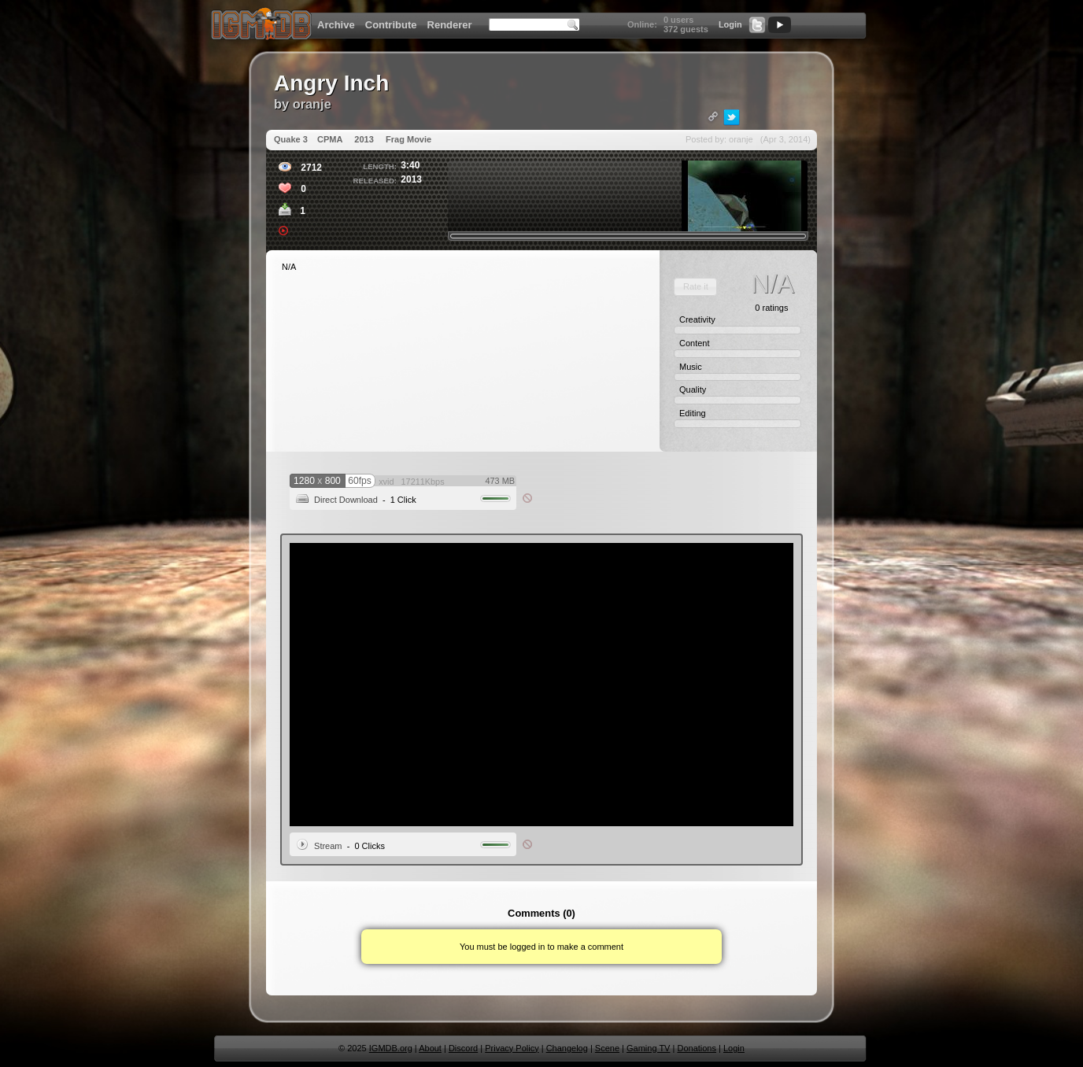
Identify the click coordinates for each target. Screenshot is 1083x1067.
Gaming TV (648, 1048)
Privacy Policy (511, 1048)
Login (730, 24)
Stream (328, 846)
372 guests (685, 29)
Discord (463, 1048)
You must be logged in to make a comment (541, 946)
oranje (312, 104)
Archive (336, 25)
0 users (678, 19)
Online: (642, 24)
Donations (696, 1048)
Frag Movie (408, 139)
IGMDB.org (390, 1048)
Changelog (567, 1048)
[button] (695, 287)
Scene (607, 1048)
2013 (363, 139)
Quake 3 (291, 139)
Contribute (391, 25)
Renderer (449, 25)
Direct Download (346, 499)
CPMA (329, 139)
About (430, 1048)
